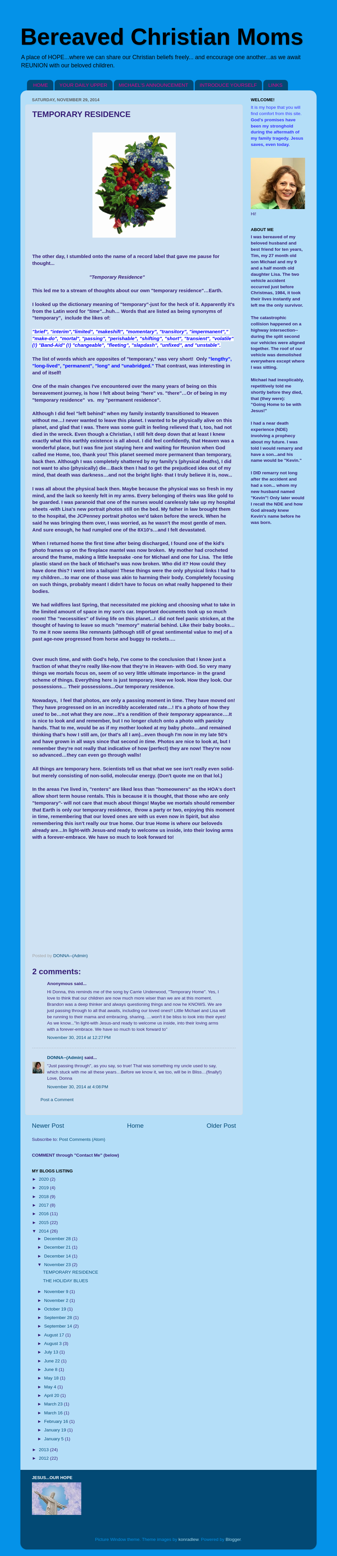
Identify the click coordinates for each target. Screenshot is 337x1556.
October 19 (55, 1309)
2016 (44, 1213)
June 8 (51, 1369)
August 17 (54, 1334)
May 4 (51, 1386)
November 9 (56, 1291)
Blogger (233, 1539)
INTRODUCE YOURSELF (228, 85)
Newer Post (48, 1125)
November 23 (58, 1264)
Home (135, 1125)
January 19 (55, 1429)
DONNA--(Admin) (65, 1057)
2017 (44, 1205)
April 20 (52, 1395)
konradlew (188, 1539)
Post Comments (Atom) (82, 1139)
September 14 (58, 1326)
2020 (44, 1179)
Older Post (221, 1125)
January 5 (54, 1438)
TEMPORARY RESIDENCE (70, 1272)
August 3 (53, 1343)
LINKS (275, 85)
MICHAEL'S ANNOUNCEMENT (153, 85)
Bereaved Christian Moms (161, 37)
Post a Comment (57, 1099)
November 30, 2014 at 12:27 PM (79, 1037)
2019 (44, 1187)
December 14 (58, 1256)
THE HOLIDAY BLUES (65, 1280)
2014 (44, 1231)
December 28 (58, 1238)
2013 (44, 1449)
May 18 (52, 1378)
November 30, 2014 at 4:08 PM (77, 1086)
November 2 (56, 1300)
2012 (44, 1458)
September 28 (58, 1317)
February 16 (56, 1421)
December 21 (58, 1247)
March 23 (54, 1404)
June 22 (52, 1360)
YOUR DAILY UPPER (83, 85)
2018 (44, 1196)
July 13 (52, 1352)
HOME (40, 85)
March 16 (54, 1412)
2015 (44, 1222)
